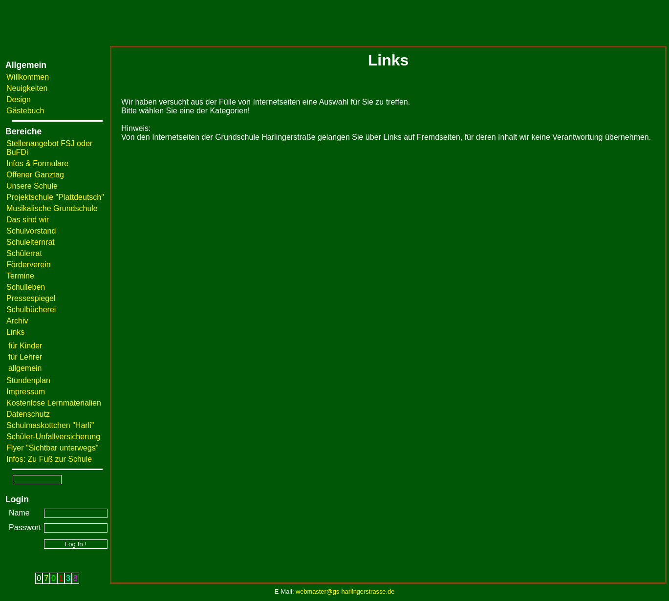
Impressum (25, 391)
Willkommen (27, 77)
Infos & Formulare (37, 163)
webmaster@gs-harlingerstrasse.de (345, 591)
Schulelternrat (30, 242)
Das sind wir (27, 219)
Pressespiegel (31, 298)
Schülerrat (24, 253)
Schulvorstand (31, 231)
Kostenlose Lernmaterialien (53, 403)
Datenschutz (28, 414)
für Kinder (25, 346)
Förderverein (28, 264)
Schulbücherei (31, 309)
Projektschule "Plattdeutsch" (55, 197)
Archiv (17, 321)
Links (15, 332)
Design (18, 99)
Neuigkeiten (27, 88)
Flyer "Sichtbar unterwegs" (52, 448)
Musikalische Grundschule (52, 208)
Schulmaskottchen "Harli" (50, 425)
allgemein (25, 368)
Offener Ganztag (35, 175)
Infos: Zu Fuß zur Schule (49, 459)
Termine (20, 276)
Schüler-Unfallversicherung (53, 436)
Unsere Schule (32, 186)
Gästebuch (25, 111)
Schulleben (25, 287)
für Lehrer (25, 357)
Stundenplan (28, 380)
